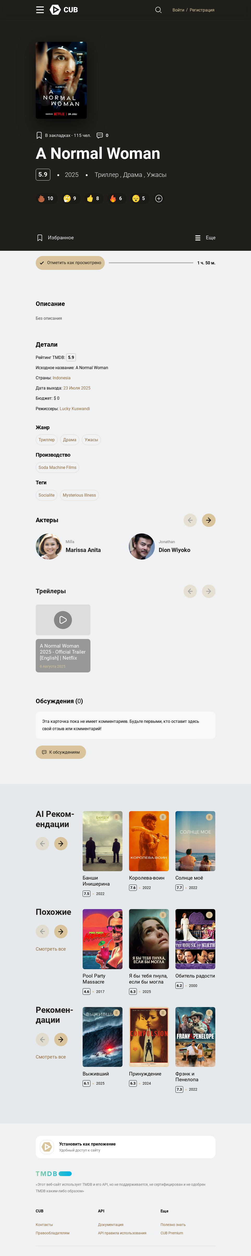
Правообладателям (52, 1233)
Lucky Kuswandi (75, 408)
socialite (46, 495)
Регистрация (202, 9)
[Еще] (205, 238)
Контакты (44, 1225)
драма (132, 174)
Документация (111, 1225)
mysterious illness (79, 495)
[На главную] (64, 10)
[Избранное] (55, 238)
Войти (178, 9)
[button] (208, 520)
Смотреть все (51, 949)
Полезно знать (173, 1225)
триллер (107, 174)
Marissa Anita (83, 550)
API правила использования (122, 1233)
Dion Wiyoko (174, 550)
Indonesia (62, 377)
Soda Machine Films (57, 467)
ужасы (157, 174)
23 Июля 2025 (76, 388)
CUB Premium (172, 1233)
